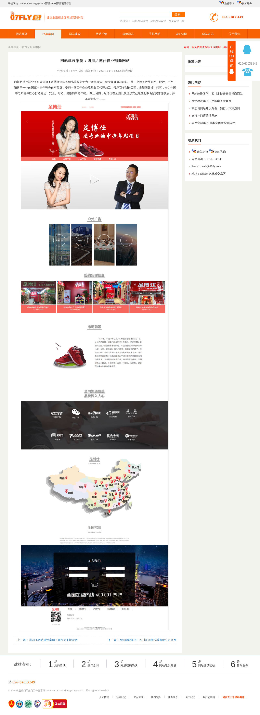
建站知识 (181, 33)
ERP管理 (45, 3)
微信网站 (128, 33)
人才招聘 (104, 697)
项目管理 (66, 3)
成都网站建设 (140, 20)
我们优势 (156, 697)
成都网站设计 (158, 20)
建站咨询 (200, 151)
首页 (24, 47)
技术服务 (244, 3)
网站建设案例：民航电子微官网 (211, 101)
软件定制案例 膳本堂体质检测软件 (213, 123)
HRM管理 (55, 3)
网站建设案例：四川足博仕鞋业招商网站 (217, 93)
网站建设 (74, 33)
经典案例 (48, 34)
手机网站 (13, 3)
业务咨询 (226, 3)
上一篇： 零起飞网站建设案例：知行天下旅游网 (47, 640)
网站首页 (21, 33)
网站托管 (101, 33)
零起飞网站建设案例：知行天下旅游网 (216, 108)
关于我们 (234, 33)
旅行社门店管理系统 (204, 115)
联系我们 (121, 697)
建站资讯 (207, 33)
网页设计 (174, 20)
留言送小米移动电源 (233, 697)
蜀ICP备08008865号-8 (97, 690)
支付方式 (138, 697)
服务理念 (173, 697)
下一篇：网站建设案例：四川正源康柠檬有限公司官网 (142, 640)
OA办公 (35, 3)
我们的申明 (209, 697)
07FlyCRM (25, 3)
